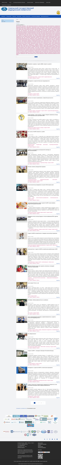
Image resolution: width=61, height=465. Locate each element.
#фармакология (22, 53)
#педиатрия (41, 45)
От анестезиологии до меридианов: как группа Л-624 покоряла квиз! (41, 184)
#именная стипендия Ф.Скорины (40, 35)
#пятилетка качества (29, 48)
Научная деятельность (44, 16)
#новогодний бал (45, 43)
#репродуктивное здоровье (40, 48)
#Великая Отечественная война (32, 28)
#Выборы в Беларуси (56, 29)
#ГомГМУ (50, 31)
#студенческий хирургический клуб (54, 51)
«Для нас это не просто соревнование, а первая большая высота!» (40, 97)
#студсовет (18, 52)
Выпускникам (19, 16)
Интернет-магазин (30, 2)
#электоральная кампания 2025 (53, 53)
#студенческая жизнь (30, 51)
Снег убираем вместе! (32, 333)
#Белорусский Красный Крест (21, 27)
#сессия (55, 48)
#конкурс (46, 37)
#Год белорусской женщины (31, 31)
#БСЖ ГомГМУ (24, 28)
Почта (10, 2)
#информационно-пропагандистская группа (40, 380)
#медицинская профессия (51, 39)
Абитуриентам (8, 16)
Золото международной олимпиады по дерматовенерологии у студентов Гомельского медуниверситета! (42, 317)
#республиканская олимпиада (49, 48)
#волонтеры (36, 29)
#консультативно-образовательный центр (22, 38)
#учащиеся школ (46, 52)
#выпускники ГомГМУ (53, 30)
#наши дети (41, 43)
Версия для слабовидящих (39, 2)
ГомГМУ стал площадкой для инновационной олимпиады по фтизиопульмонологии (39, 150)
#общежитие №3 (25, 44)
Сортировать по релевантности (21, 408)
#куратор (36, 38)
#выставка (58, 30)
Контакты (39, 445)
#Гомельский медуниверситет (22, 32)
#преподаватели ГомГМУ (23, 47)
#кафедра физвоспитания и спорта (54, 36)
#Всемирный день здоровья (43, 29)
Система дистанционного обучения (19, 2)
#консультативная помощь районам (54, 37)
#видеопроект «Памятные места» (42, 28)
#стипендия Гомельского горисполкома (39, 277)
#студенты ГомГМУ (24, 51)
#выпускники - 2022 (26, 30)
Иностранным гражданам (35, 16)
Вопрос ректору (4, 2)
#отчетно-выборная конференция (33, 45)
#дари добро (38, 32)
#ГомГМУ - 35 (54, 31)
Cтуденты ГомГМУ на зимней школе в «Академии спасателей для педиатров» (42, 233)
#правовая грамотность (35, 46)
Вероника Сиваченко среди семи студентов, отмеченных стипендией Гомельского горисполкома (41, 266)
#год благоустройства (39, 31)
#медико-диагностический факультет (25, 39)
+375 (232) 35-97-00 (24, 444)
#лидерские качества (48, 38)
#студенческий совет (45, 51)
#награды (49, 229)
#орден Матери (25, 45)
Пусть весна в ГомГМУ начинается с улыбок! (36, 131)
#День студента (30, 312)
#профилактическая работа (55, 47)
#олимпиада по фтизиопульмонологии (45, 44)
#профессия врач (48, 47)
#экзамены (46, 53)
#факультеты (18, 53)
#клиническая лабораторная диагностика (32, 37)
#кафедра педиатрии (45, 36)
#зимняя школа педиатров (27, 35)
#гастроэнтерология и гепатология (21, 31)
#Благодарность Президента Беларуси (46, 27)
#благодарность (28, 27)
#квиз (25, 37)
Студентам (14, 16)
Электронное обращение (42, 447)
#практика (41, 46)
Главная (17, 19)
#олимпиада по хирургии (56, 44)
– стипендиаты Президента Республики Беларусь (41, 350)
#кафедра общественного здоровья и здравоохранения (33, 36)
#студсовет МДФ (38, 144)
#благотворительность (56, 27)
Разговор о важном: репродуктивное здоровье (37, 166)
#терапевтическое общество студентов (26, 52)
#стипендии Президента (31, 363)
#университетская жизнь (39, 52)
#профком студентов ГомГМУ (21, 48)
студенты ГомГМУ (19, 24)
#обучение (20, 44)
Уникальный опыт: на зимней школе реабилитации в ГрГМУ (42, 249)
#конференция (32, 38)
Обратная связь (40, 446)
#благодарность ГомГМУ (36, 27)
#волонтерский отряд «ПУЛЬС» (29, 29)
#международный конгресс (47, 40)
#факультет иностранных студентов (54, 52)
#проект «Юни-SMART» (41, 47)
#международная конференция (27, 40)
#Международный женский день (37, 40)
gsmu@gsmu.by (22, 445)
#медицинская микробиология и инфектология (38, 39)
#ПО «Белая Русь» (29, 46)
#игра (33, 35)
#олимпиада (37, 44)
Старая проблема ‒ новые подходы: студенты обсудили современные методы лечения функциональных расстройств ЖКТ (43, 115)
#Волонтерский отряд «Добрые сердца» (34, 346)
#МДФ (55, 38)
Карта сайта (48, 2)
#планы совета (23, 46)
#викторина (49, 28)
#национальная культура (35, 43)
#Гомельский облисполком (32, 32)
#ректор (34, 48)
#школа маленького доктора (32, 53)
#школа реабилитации (40, 53)
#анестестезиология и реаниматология (42, 197)
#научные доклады (27, 43)
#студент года (18, 51)
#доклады (41, 127)
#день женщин (43, 32)
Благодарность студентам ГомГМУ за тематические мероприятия (40, 367)
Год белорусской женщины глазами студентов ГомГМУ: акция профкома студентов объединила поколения (41, 203)
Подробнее (58, 78)
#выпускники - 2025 (46, 30)
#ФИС (26, 53)
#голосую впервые (46, 31)
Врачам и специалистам (26, 16)
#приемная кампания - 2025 (32, 47)
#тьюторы (33, 52)
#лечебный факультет (41, 38)
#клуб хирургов (42, 37)
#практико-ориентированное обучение (49, 46)
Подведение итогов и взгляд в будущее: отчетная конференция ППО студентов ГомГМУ (43, 217)
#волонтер (53, 28)
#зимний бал (21, 35)
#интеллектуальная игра (50, 35)
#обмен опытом (51, 43)
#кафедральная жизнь (19, 37)
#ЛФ (52, 38)
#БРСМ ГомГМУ (18, 28)
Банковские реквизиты (21, 447)
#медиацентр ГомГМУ (31, 144)
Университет (3, 16)
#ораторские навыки (19, 45)
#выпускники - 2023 (33, 30)
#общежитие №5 (31, 44)
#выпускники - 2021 (19, 30)
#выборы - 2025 (50, 29)
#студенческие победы (38, 51)
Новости (38, 128)
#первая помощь (46, 45)
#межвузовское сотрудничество (47, 329)
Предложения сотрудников (42, 444)
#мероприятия (54, 40)
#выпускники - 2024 (39, 30)
